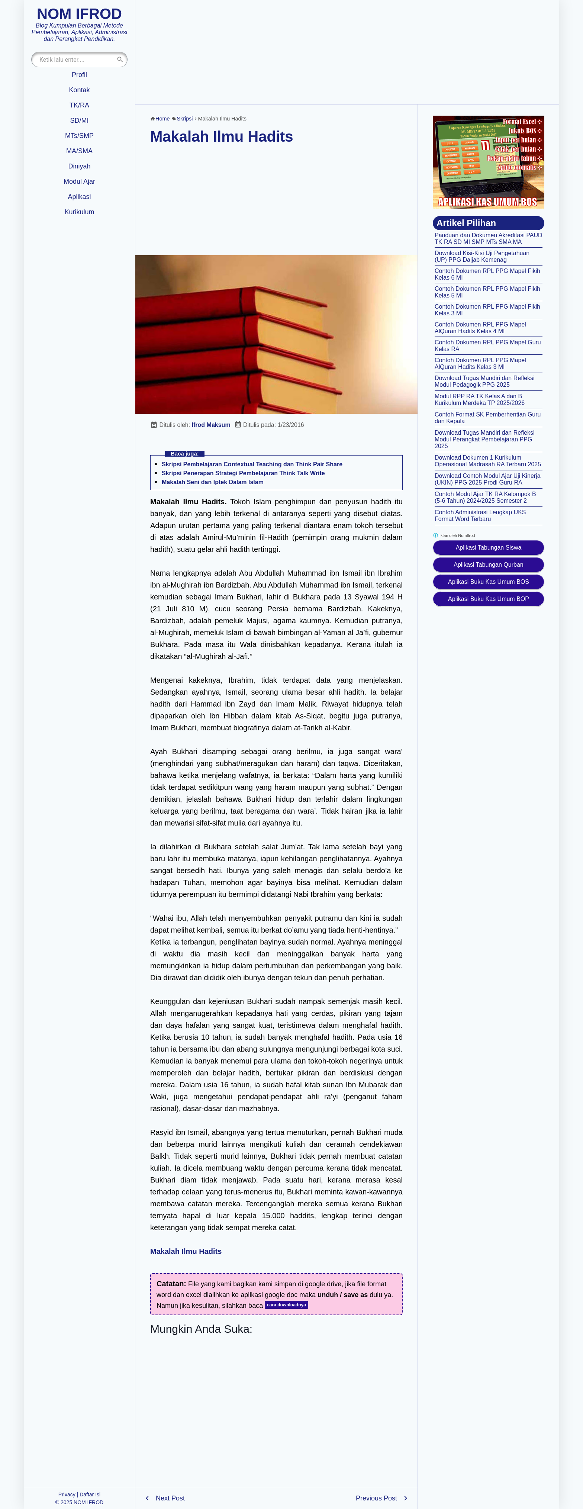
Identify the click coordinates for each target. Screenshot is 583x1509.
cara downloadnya (286, 1304)
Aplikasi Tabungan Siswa (489, 547)
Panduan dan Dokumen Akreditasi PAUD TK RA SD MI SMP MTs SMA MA (488, 238)
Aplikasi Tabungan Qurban (488, 565)
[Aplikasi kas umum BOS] (488, 162)
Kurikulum (79, 212)
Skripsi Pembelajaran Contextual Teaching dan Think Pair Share (252, 464)
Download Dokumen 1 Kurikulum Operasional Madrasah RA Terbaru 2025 (488, 460)
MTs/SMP (79, 135)
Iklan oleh (454, 535)
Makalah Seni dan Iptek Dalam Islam (213, 482)
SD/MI (79, 120)
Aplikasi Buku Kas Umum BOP (488, 599)
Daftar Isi (90, 1494)
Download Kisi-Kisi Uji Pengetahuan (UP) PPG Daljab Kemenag (482, 256)
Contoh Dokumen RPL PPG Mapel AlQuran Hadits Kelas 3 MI (480, 363)
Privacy (66, 1494)
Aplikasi (79, 196)
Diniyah (79, 166)
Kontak (79, 90)
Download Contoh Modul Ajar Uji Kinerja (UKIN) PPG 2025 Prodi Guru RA (488, 479)
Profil (79, 74)
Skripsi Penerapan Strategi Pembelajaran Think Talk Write (243, 473)
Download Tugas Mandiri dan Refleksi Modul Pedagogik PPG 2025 (485, 381)
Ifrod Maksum (211, 425)
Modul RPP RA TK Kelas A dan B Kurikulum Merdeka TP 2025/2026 (480, 399)
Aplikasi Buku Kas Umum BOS (488, 582)
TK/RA (79, 105)
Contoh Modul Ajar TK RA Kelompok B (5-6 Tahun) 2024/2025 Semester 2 (485, 497)
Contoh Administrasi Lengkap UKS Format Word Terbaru (480, 515)
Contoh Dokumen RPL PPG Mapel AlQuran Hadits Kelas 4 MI (480, 327)
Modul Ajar (79, 181)
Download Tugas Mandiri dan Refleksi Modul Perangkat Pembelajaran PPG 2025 (485, 439)
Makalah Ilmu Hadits (221, 136)
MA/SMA (79, 151)
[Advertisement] (347, 52)
